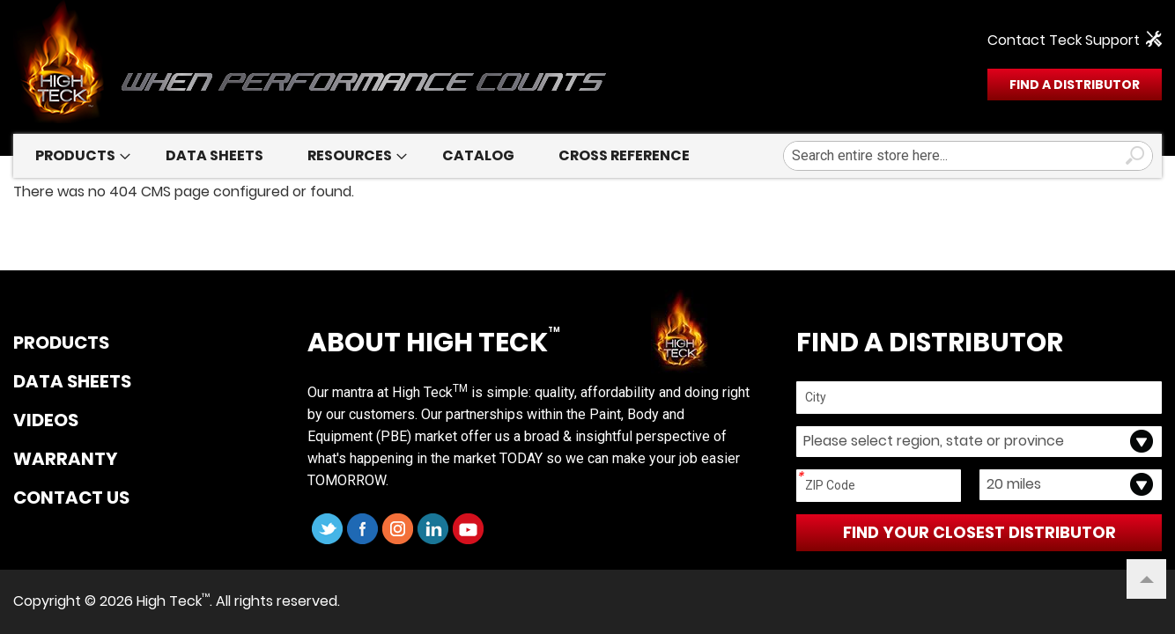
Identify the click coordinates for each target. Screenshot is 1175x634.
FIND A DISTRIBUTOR (1074, 84)
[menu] (587, 156)
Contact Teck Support (1063, 40)
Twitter (327, 528)
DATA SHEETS (72, 382)
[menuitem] (78, 156)
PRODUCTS (61, 343)
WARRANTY (65, 459)
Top (1140, 571)
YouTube (468, 528)
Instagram (397, 528)
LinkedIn (433, 528)
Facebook (362, 528)
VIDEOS (45, 420)
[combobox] (968, 156)
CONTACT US (71, 498)
